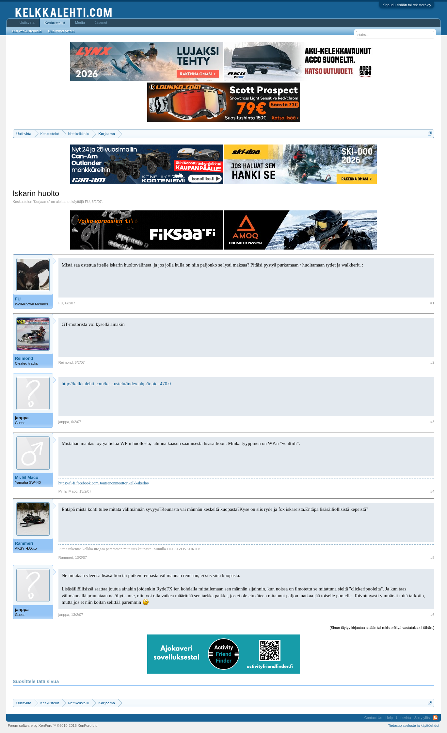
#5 (432, 557)
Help (389, 718)
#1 (432, 303)
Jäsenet (101, 22)
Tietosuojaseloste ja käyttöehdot (413, 725)
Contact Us (373, 718)
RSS (435, 717)
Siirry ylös (422, 718)
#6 (432, 615)
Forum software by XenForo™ (53, 725)
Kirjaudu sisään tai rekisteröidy (406, 5)
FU (87, 202)
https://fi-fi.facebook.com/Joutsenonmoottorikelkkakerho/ (103, 483)
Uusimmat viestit (61, 31)
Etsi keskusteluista (26, 31)
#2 (432, 362)
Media (80, 22)
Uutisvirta (27, 22)
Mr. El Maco (27, 477)
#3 (432, 422)
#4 (432, 491)
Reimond (24, 358)
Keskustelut (55, 23)
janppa (22, 417)
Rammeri (24, 543)
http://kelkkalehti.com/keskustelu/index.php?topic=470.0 (116, 383)
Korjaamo (41, 202)
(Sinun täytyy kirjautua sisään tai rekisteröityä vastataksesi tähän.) (381, 628)
